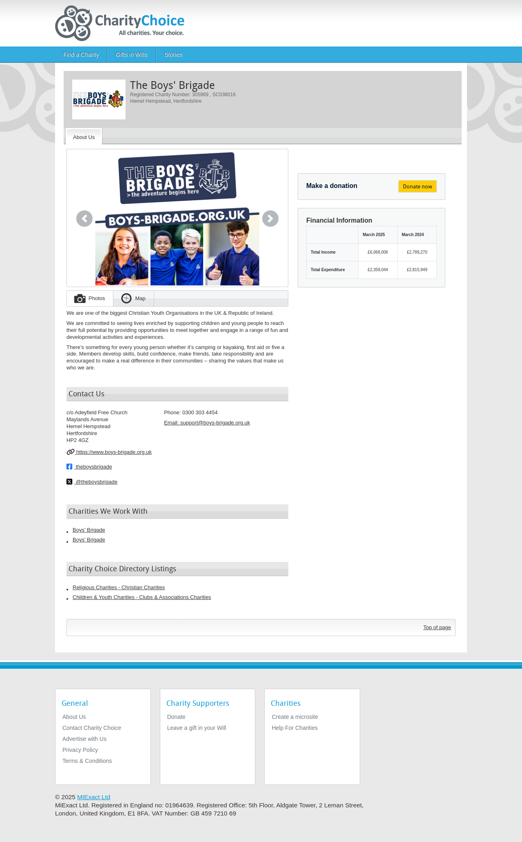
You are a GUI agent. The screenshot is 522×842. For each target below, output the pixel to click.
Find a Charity (81, 54)
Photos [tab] (96, 298)
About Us (74, 717)
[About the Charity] (84, 136)
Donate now (417, 186)
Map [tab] (140, 298)
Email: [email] (207, 423)
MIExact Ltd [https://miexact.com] (93, 796)
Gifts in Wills (131, 54)
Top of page (437, 627)
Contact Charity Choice (91, 728)
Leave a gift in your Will (196, 728)
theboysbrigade (89, 466)
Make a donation (331, 185)
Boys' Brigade (89, 530)
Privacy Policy (80, 750)
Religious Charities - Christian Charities (119, 587)
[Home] (123, 23)
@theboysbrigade (91, 481)
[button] (84, 218)
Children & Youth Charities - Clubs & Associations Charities (142, 597)
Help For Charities (295, 728)
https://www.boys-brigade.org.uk (109, 452)
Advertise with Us (84, 739)
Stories (173, 54)
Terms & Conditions (87, 761)
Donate (176, 717)
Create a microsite (295, 717)
